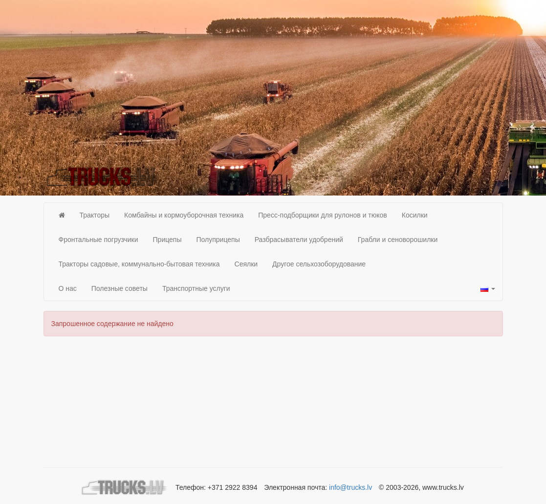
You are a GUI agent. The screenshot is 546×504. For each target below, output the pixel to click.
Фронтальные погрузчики (98, 239)
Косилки (415, 215)
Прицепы (167, 239)
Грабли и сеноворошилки (397, 239)
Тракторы (95, 215)
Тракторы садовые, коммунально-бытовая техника (139, 264)
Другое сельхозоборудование (319, 264)
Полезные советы (119, 288)
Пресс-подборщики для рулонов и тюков (322, 215)
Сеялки (246, 264)
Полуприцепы (218, 239)
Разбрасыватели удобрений (299, 239)
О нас (68, 288)
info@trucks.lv (350, 487)
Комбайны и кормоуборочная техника (183, 215)
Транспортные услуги (196, 288)
